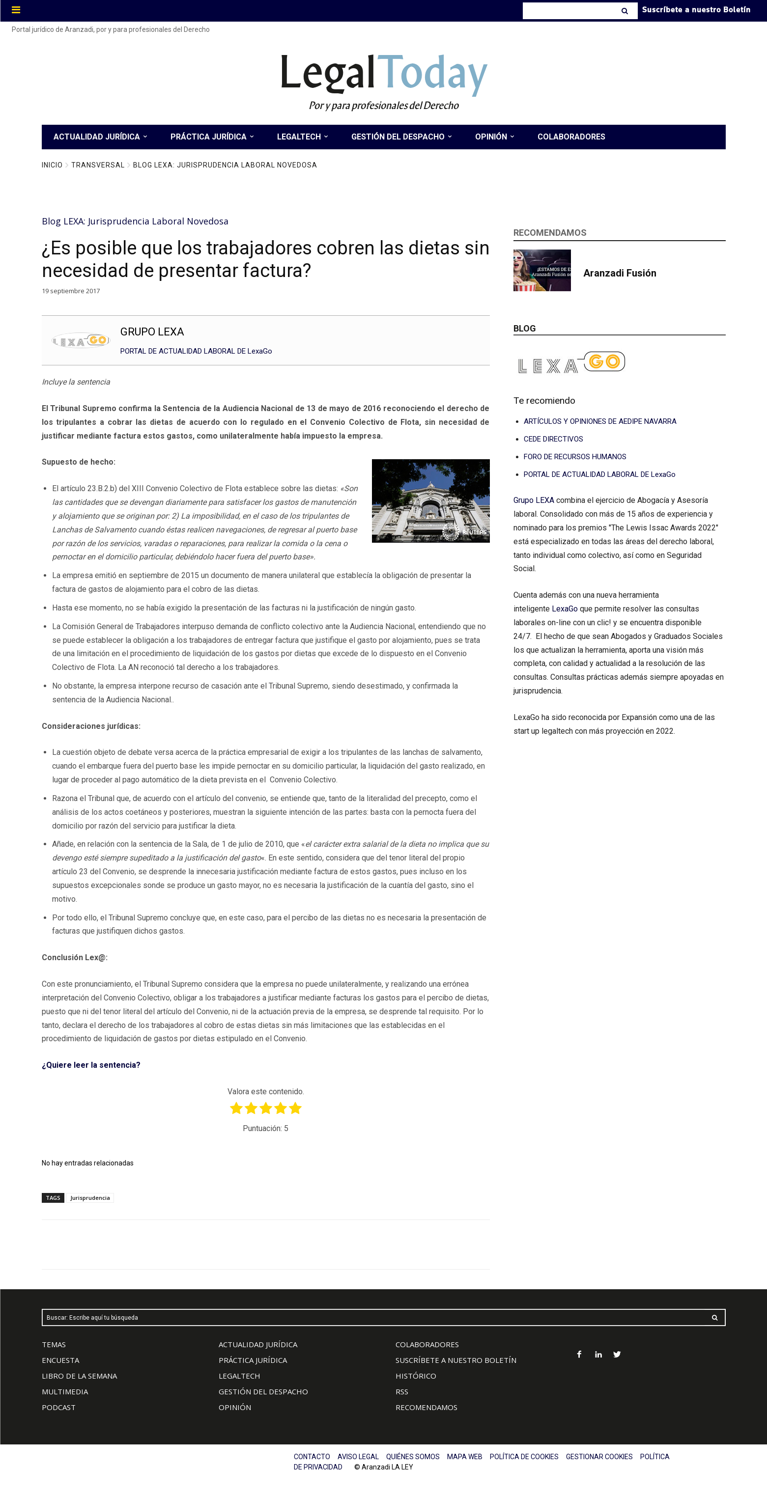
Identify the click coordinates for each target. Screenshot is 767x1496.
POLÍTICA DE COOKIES (524, 1457)
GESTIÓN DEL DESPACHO (263, 1391)
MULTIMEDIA (65, 1391)
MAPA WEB (465, 1457)
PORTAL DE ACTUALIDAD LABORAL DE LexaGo (196, 351)
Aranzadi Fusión (619, 273)
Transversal (98, 165)
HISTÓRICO (416, 1376)
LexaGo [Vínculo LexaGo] (565, 608)
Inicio (52, 165)
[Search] (625, 11)
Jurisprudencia (90, 1197)
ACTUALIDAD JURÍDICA (258, 1344)
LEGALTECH (239, 1376)
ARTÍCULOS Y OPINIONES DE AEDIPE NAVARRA (600, 421)
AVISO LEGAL (358, 1457)
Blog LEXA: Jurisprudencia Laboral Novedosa (225, 165)
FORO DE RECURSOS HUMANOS (575, 456)
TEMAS (54, 1344)
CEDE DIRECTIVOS (553, 439)
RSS (402, 1391)
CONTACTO (312, 1457)
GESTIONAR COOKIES (599, 1457)
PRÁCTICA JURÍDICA (253, 1360)
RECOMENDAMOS (426, 1407)
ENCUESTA (60, 1360)
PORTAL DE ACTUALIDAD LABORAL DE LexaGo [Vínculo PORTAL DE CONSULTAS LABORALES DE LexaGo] (600, 474)
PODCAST (59, 1407)
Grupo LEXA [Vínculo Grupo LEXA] (534, 500)
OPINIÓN (235, 1407)
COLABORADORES (427, 1344)
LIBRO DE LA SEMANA (79, 1376)
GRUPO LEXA (152, 332)
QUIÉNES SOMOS (413, 1457)
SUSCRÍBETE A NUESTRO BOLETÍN (456, 1360)
